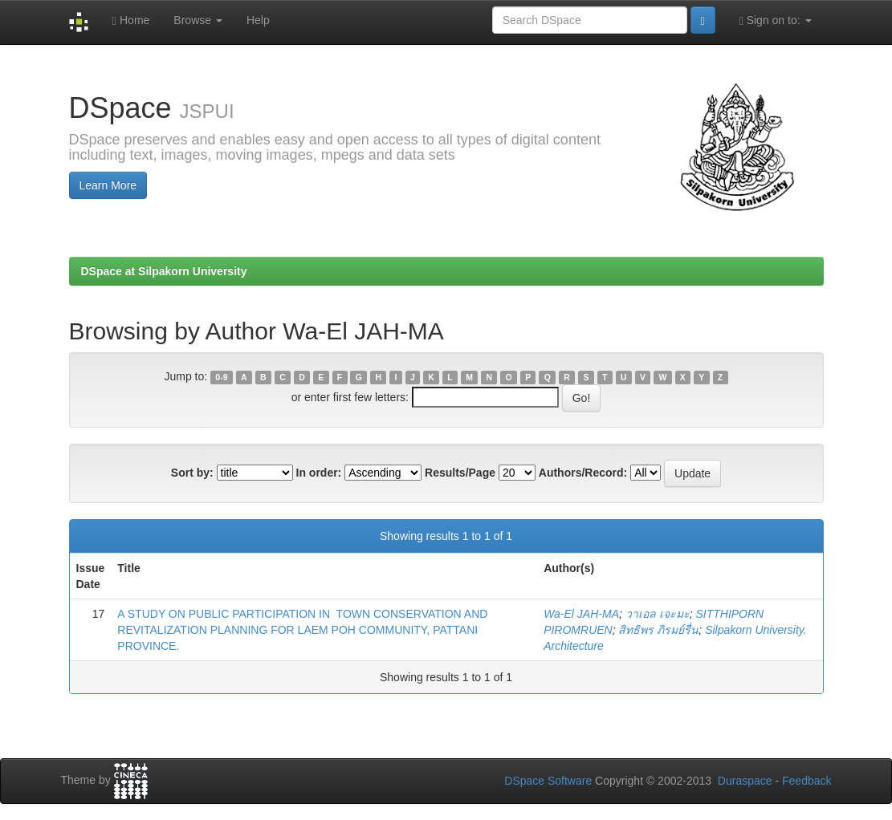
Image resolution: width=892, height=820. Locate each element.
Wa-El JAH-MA (581, 613)
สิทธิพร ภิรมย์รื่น (658, 629)
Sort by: (192, 472)
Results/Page (460, 472)
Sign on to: (775, 20)
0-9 (221, 377)
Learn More (108, 185)
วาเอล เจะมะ (657, 613)
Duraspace (745, 780)
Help (258, 20)
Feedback (806, 780)
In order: (319, 472)
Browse (197, 20)
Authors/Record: (583, 472)
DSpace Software (548, 780)
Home (130, 20)
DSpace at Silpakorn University (164, 271)
